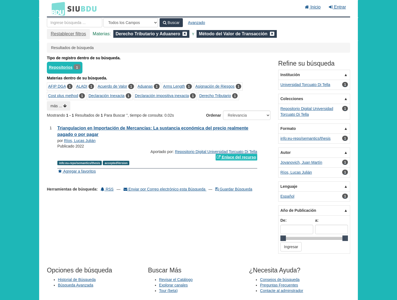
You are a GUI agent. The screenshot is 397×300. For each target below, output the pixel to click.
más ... (58, 106)
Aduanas (145, 86)
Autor (285, 152)
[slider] (283, 238)
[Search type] (130, 22)
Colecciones (291, 99)
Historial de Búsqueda (77, 279)
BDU (57, 9)
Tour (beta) (168, 290)
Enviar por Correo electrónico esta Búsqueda (165, 189)
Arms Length (174, 86)
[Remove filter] (185, 33)
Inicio (313, 7)
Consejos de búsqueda (279, 279)
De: (283, 220)
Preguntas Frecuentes (279, 285)
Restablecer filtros (68, 33)
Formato (288, 128)
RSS (107, 189)
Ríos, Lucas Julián (79, 140)
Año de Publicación (298, 210)
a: (316, 220)
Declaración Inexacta (106, 95)
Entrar (337, 7)
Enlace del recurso (236, 157)
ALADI (81, 86)
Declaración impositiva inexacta (162, 95)
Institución (290, 75)
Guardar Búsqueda (233, 189)
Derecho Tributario (215, 95)
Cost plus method (63, 95)
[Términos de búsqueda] (74, 22)
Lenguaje (288, 186)
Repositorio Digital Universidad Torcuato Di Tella (216, 151)
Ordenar (213, 115)
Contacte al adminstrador (281, 290)
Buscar (171, 22)
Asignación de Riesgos (214, 86)
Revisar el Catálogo (176, 279)
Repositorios (61, 67)
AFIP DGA (57, 86)
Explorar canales (173, 285)
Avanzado (196, 22)
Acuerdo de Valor (112, 86)
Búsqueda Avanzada (75, 285)
